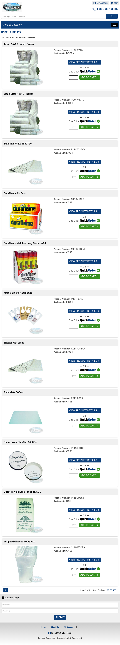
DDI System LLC (75, 638)
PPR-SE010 (77, 448)
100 (114, 590)
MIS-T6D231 (78, 298)
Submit (60, 617)
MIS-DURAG (77, 199)
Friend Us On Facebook (60, 633)
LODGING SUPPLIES (10, 37)
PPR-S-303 (77, 398)
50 (111, 590)
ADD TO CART (89, 77)
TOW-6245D (77, 50)
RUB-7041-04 (78, 348)
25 (108, 590)
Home (43, 627)
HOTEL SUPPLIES (27, 37)
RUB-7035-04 (78, 149)
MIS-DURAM (78, 249)
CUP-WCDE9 (78, 547)
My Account (100, 3)
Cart (114, 3)
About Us (55, 627)
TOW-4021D (77, 99)
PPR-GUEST (77, 497)
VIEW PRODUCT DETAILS (84, 62)
